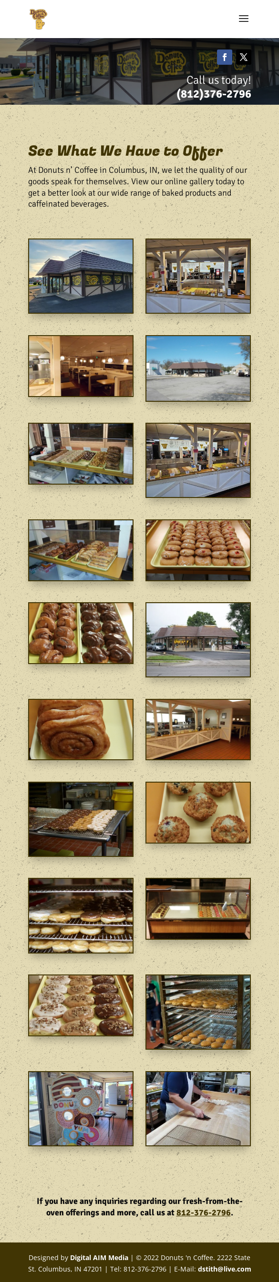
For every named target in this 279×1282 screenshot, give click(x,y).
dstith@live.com (224, 1268)
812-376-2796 (203, 1212)
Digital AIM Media (98, 1257)
